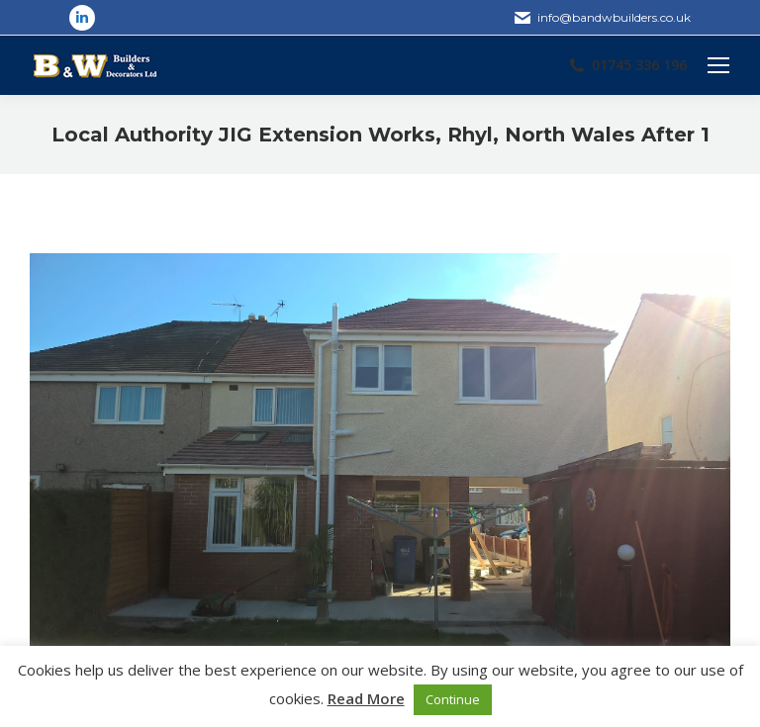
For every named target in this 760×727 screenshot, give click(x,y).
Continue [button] (453, 699)
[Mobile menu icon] (718, 65)
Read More (366, 698)
